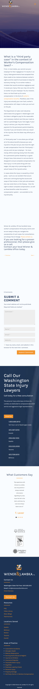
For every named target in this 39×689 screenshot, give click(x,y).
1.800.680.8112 (14, 422)
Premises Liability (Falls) (13, 667)
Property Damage (11, 672)
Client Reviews (8, 591)
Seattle (6, 627)
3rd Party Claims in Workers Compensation (19, 674)
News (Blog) (8, 614)
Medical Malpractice (12, 653)
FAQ (5, 608)
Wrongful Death (10, 651)
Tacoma (6, 635)
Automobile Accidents (12, 648)
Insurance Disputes (11, 660)
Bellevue (6, 630)
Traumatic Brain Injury (12, 662)
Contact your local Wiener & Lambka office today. (18, 247)
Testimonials (8, 616)
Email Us (8, 416)
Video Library (8, 611)
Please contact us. (27, 237)
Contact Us (10, 597)
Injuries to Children (11, 658)
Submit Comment (26, 352)
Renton (6, 633)
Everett (6, 638)
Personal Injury (10, 669)
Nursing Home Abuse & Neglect (15, 655)
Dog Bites (8, 665)
